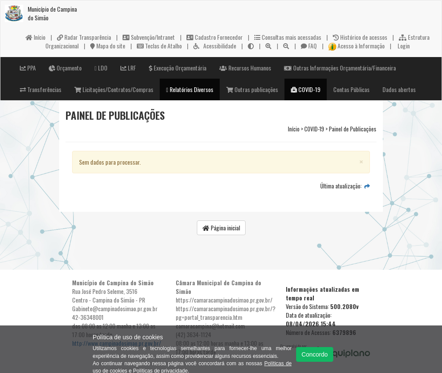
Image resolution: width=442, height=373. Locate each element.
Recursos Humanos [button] (245, 67)
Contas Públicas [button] (351, 89)
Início (35, 36)
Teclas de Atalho (159, 45)
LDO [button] (101, 67)
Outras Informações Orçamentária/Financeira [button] (340, 67)
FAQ (309, 45)
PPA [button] (28, 67)
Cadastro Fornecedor (214, 36)
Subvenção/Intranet (149, 36)
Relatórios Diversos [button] (189, 89)
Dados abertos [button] (399, 89)
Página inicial (221, 227)
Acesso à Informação (356, 45)
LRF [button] (128, 67)
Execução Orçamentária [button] (177, 67)
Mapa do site (107, 45)
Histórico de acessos (360, 36)
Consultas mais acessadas (287, 36)
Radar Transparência (84, 36)
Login (403, 45)
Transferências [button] (40, 89)
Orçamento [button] (65, 67)
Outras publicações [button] (252, 89)
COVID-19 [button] (305, 89)
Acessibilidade (214, 45)
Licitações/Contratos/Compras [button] (113, 89)
